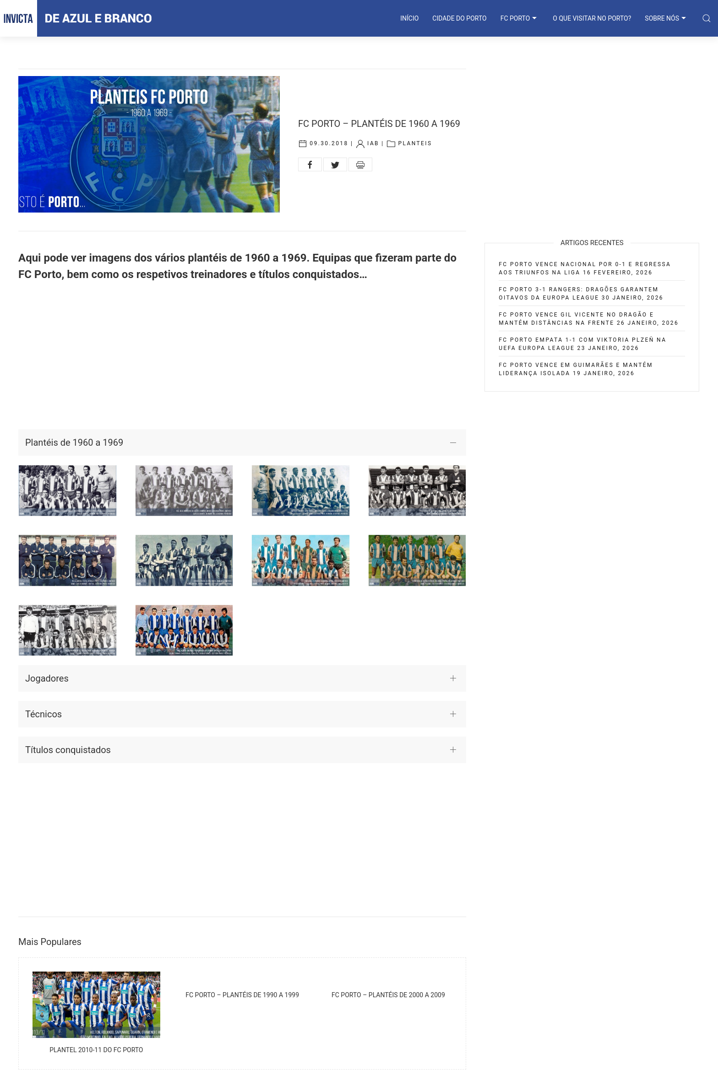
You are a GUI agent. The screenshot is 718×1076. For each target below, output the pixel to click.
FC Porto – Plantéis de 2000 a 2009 (388, 995)
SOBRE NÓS (666, 18)
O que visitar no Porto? (592, 18)
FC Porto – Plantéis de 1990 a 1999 (242, 995)
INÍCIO (409, 18)
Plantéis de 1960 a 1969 (74, 442)
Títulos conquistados (68, 749)
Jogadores (47, 678)
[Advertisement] (242, 356)
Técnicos (43, 714)
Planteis (415, 143)
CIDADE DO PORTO (459, 18)
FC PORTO (519, 18)
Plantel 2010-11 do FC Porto (96, 1050)
